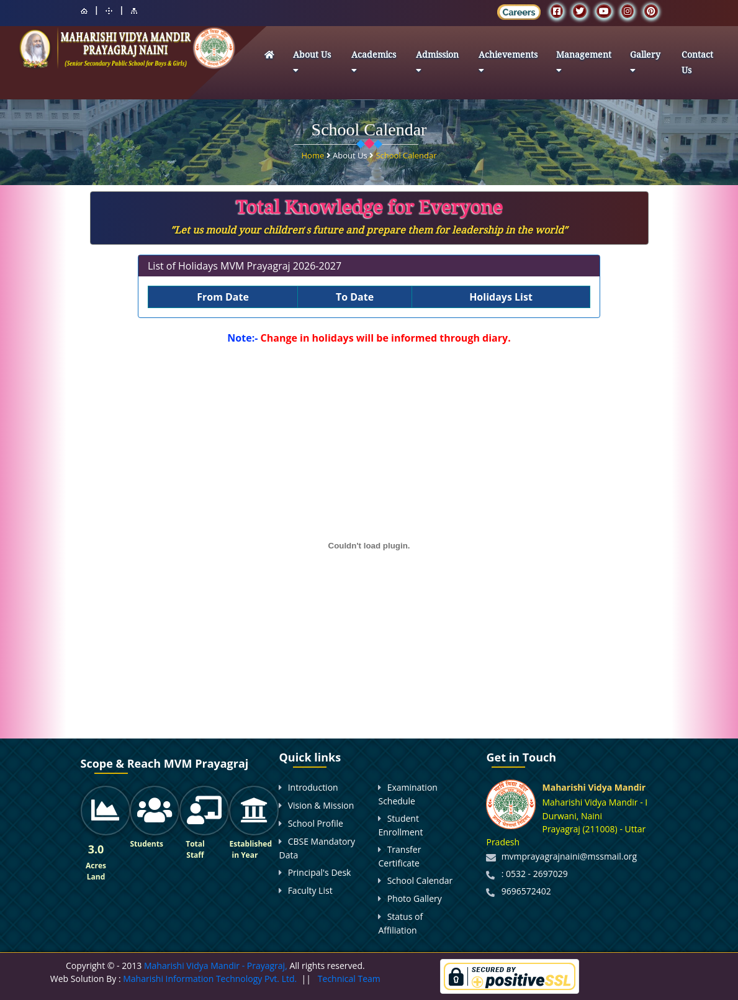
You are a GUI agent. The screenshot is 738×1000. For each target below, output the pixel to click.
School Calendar (406, 155)
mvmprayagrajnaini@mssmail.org (569, 856)
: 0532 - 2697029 (535, 874)
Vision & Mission (321, 805)
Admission (437, 64)
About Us (312, 64)
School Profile (315, 823)
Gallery (645, 64)
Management (583, 64)
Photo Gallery (414, 898)
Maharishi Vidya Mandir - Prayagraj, (215, 965)
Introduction (313, 787)
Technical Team (349, 978)
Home (313, 155)
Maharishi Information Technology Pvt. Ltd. (209, 978)
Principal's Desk (319, 872)
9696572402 (526, 891)
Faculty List (310, 890)
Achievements (508, 64)
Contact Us (697, 62)
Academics (373, 64)
